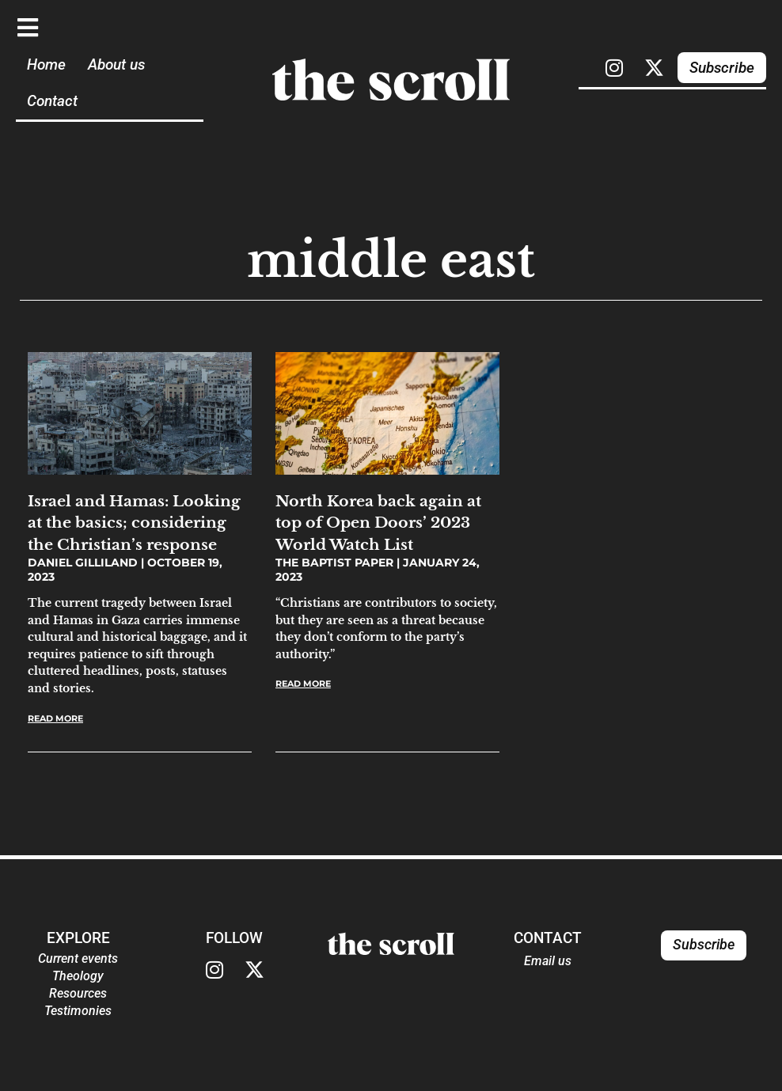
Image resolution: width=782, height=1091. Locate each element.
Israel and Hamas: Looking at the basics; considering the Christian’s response (134, 522)
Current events (78, 958)
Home (46, 64)
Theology (78, 975)
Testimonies (78, 1010)
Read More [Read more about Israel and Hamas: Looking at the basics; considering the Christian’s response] (55, 718)
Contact (52, 101)
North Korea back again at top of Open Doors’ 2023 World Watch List (378, 522)
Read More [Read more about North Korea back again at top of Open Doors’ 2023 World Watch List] (303, 683)
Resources (78, 993)
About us (116, 64)
